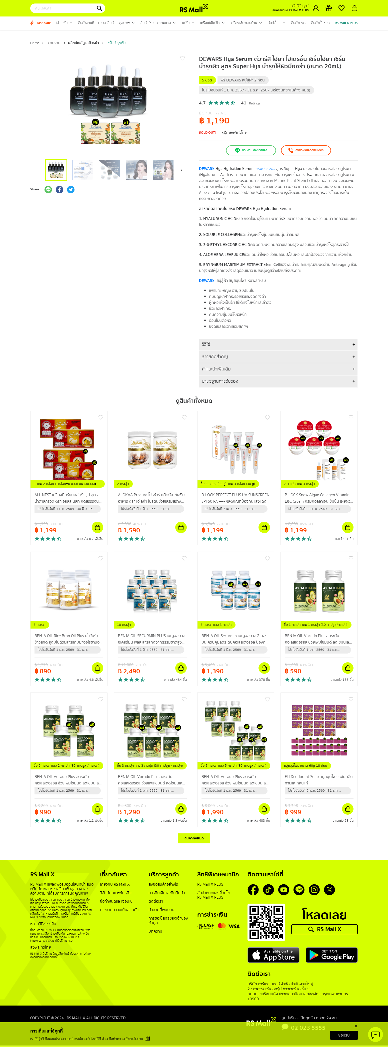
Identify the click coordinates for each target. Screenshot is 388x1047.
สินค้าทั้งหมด (194, 839)
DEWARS (206, 168)
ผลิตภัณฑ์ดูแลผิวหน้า (83, 43)
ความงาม (53, 43)
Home (34, 43)
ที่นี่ (148, 1039)
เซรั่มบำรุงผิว (116, 43)
